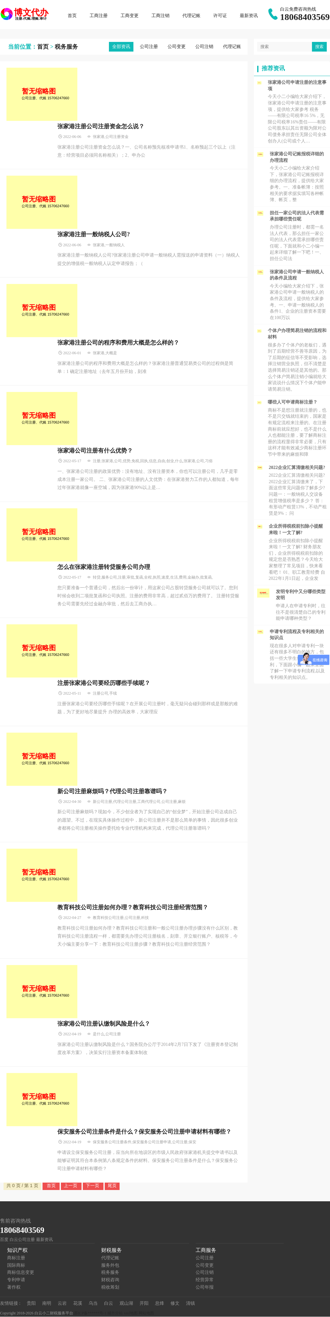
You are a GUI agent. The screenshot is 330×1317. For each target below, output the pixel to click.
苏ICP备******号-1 (90, 1313)
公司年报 (205, 1287)
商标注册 (16, 1258)
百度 (4, 1240)
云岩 (62, 1303)
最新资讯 (249, 16)
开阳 (144, 1303)
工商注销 (161, 16)
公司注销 (204, 46)
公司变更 (177, 46)
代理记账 (192, 16)
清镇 (190, 1303)
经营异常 (205, 1280)
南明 (46, 1303)
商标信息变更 (20, 1272)
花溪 (77, 1303)
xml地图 (131, 1313)
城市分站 (115, 1313)
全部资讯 (121, 46)
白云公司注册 (22, 1240)
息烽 (159, 1303)
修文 (175, 1303)
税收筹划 (110, 1287)
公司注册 (149, 46)
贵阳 (31, 1303)
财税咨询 (110, 1280)
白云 (108, 1303)
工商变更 (130, 16)
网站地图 (146, 1313)
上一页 (71, 1185)
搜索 (319, 46)
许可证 (220, 16)
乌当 (93, 1303)
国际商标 (16, 1265)
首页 (72, 16)
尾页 (112, 1185)
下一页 (93, 1185)
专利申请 (16, 1280)
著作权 (14, 1287)
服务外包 (110, 1265)
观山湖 (126, 1303)
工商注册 (99, 16)
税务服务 (66, 47)
